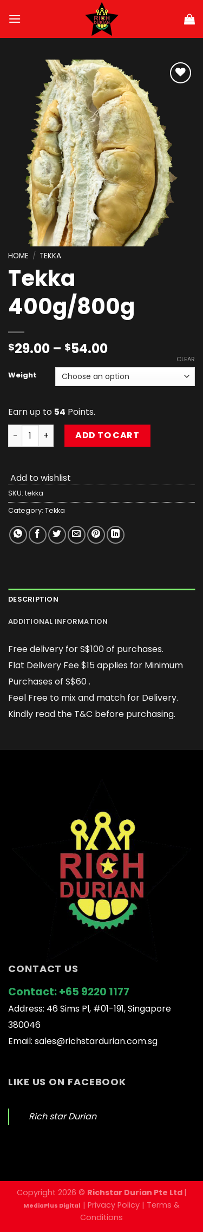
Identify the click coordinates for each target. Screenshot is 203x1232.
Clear (185, 359)
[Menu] (14, 18)
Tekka (50, 256)
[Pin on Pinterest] (96, 535)
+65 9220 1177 (94, 992)
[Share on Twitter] (57, 535)
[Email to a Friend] (77, 535)
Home (18, 256)
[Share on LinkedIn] (116, 535)
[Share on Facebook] (38, 535)
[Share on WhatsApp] (18, 535)
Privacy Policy (114, 1205)
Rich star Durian (62, 1116)
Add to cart (107, 435)
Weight (22, 375)
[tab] (101, 599)
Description (33, 599)
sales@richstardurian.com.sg (96, 1041)
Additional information (58, 621)
